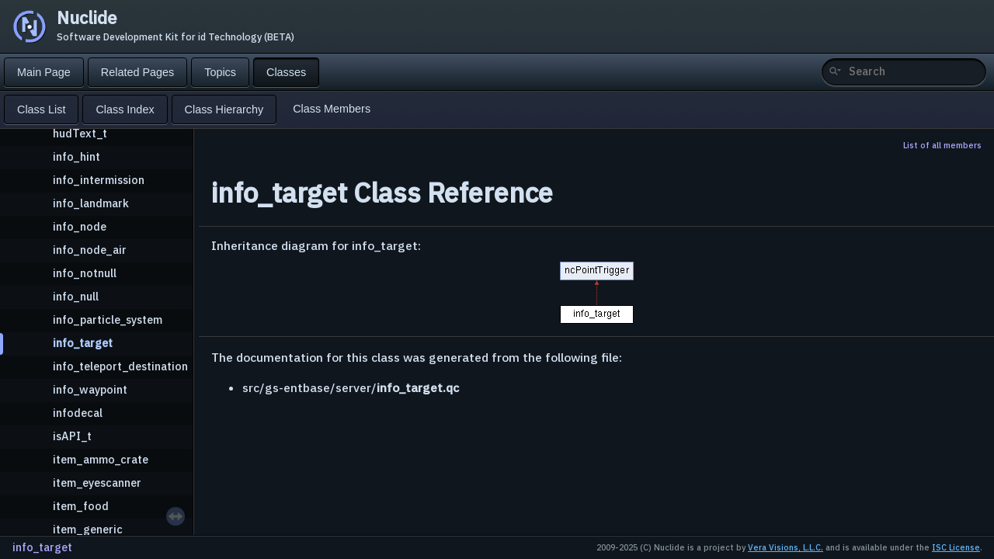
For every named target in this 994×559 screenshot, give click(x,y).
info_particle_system (107, 319)
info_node (79, 226)
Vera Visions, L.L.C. (785, 547)
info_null (76, 296)
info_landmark (91, 203)
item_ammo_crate (100, 459)
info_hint (76, 156)
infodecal (78, 412)
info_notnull (84, 273)
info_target (83, 342)
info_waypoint (90, 389)
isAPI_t (72, 436)
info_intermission (98, 179)
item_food (81, 505)
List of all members (942, 145)
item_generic (88, 529)
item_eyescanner (97, 482)
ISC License (956, 547)
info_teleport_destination (120, 366)
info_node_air (90, 249)
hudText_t (80, 133)
